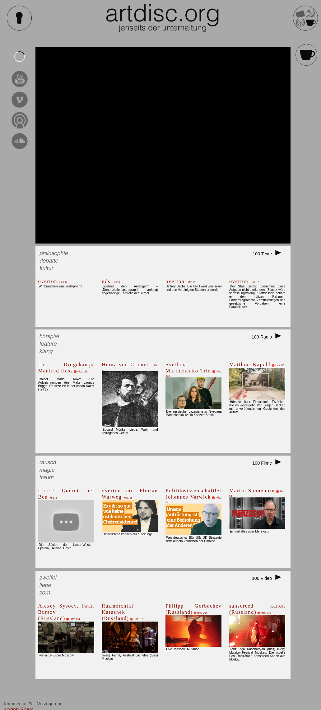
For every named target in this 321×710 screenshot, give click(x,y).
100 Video (268, 578)
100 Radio (268, 336)
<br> (162, 145)
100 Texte (269, 253)
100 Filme (268, 463)
